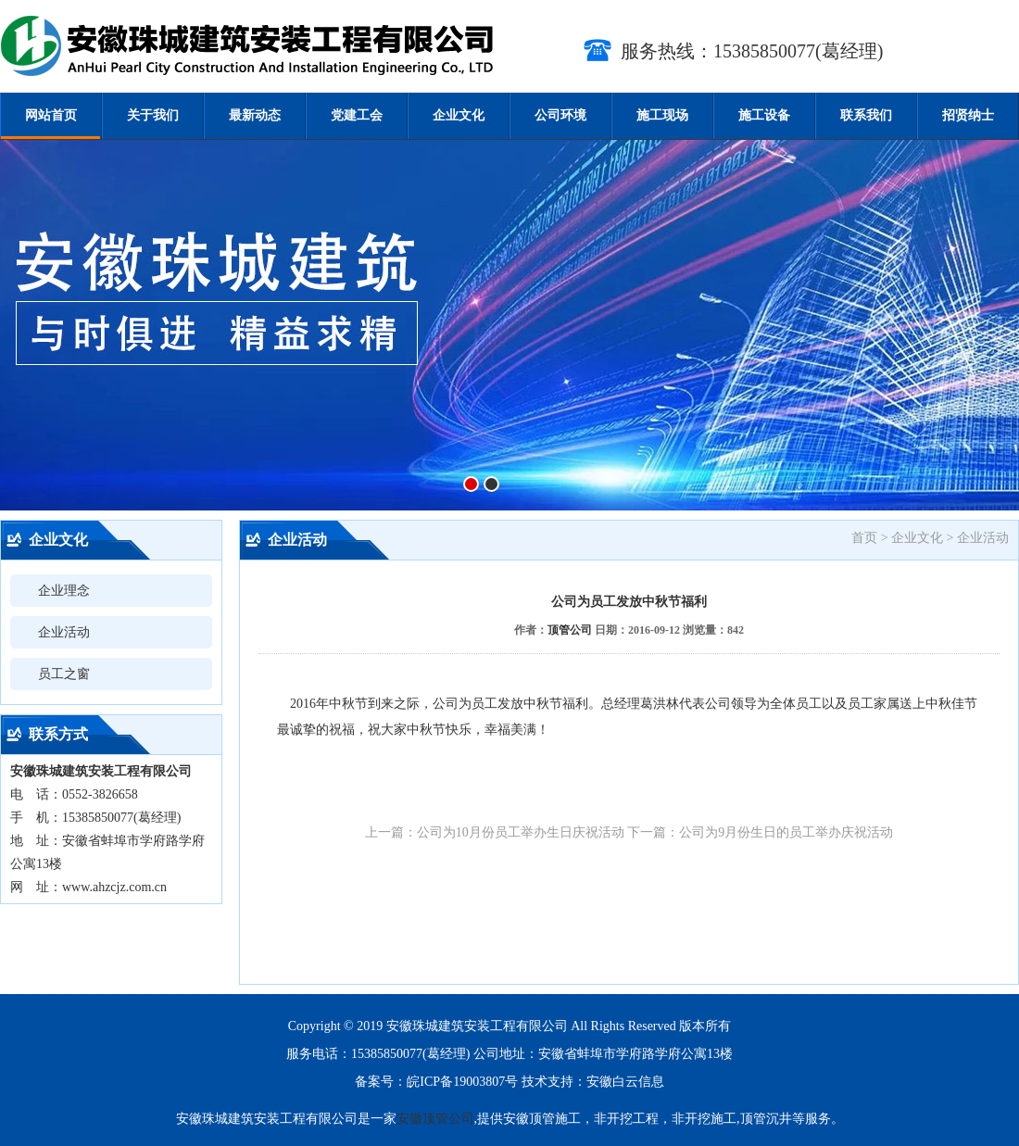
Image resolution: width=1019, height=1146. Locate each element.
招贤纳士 (968, 115)
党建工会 (357, 115)
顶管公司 (569, 629)
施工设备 (764, 115)
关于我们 (153, 115)
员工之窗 (64, 674)
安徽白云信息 (625, 1082)
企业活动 (64, 632)
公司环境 (560, 115)
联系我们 (866, 115)
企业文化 (458, 115)
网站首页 (51, 115)
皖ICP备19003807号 (462, 1082)
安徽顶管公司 (435, 1119)
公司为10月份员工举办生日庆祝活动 (520, 832)
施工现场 (662, 115)
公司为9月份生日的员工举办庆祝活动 (786, 832)
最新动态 (255, 115)
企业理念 (64, 591)
